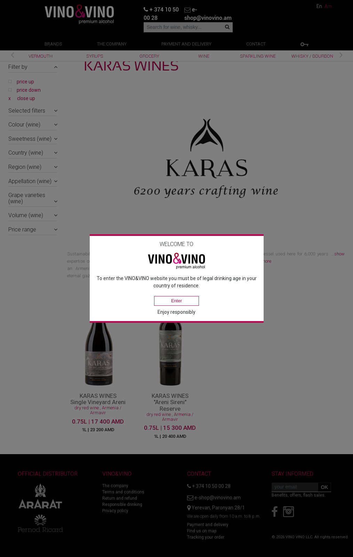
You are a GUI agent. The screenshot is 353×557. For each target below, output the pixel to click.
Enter (176, 300)
